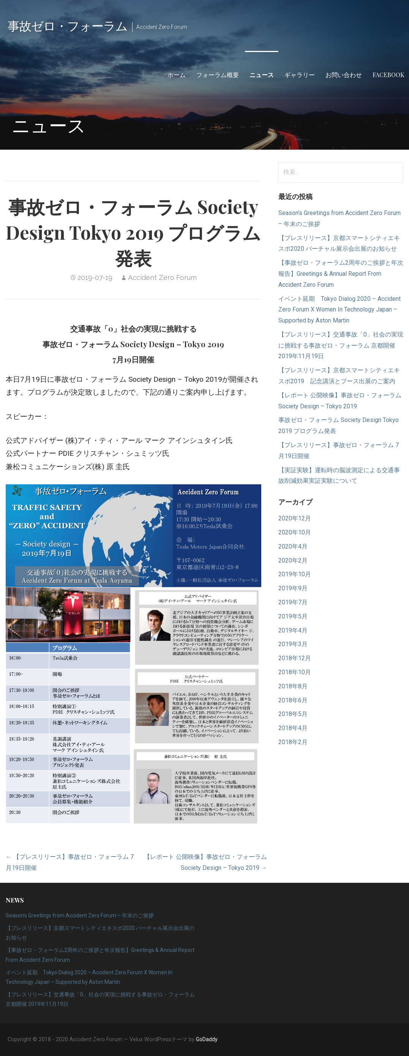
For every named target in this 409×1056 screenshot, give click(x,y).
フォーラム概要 (217, 75)
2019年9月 (293, 588)
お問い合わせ (343, 75)
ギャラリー (299, 75)
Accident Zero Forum (162, 277)
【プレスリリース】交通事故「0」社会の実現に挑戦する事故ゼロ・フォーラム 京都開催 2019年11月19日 (340, 345)
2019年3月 (293, 644)
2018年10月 (294, 672)
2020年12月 (294, 518)
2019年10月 (294, 574)
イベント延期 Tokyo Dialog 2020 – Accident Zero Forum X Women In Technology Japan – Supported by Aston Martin (339, 309)
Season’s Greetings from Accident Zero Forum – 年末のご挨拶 (80, 915)
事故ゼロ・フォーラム (68, 25)
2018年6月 (293, 700)
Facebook (388, 75)
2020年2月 (293, 560)
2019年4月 (293, 630)
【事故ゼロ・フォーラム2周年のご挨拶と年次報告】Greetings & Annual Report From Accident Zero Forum (340, 273)
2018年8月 (293, 686)
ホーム (176, 75)
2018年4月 (293, 728)
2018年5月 (293, 714)
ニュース (262, 75)
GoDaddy (207, 1039)
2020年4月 (293, 546)
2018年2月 (293, 742)
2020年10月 (294, 532)
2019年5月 (293, 616)
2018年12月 (294, 658)
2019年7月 (293, 602)
